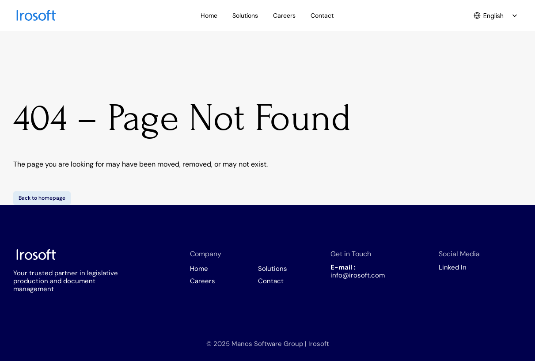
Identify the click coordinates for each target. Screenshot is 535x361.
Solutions (272, 268)
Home (199, 268)
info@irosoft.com (357, 275)
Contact (271, 281)
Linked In (453, 267)
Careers (202, 281)
